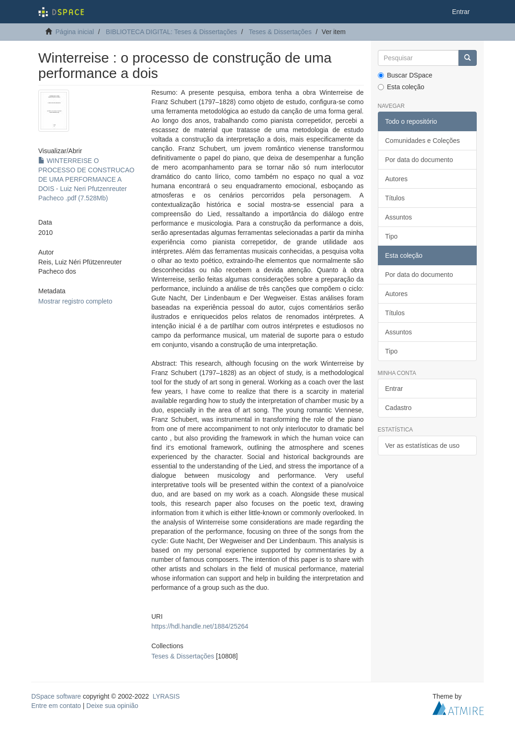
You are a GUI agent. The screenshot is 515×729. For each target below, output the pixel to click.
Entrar (394, 388)
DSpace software (56, 696)
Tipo (391, 236)
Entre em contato (56, 705)
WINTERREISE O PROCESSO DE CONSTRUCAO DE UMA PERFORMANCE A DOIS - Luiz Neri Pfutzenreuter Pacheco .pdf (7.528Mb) (86, 179)
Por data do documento (419, 159)
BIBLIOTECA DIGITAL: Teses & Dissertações (171, 31)
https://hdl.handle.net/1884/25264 (200, 626)
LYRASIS (166, 696)
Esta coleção (401, 87)
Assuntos (398, 217)
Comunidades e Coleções (422, 140)
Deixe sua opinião (112, 705)
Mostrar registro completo (75, 301)
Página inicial (75, 31)
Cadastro (398, 407)
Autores (396, 179)
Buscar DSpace (405, 75)
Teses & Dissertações (280, 31)
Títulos (395, 198)
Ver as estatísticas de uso (422, 445)
